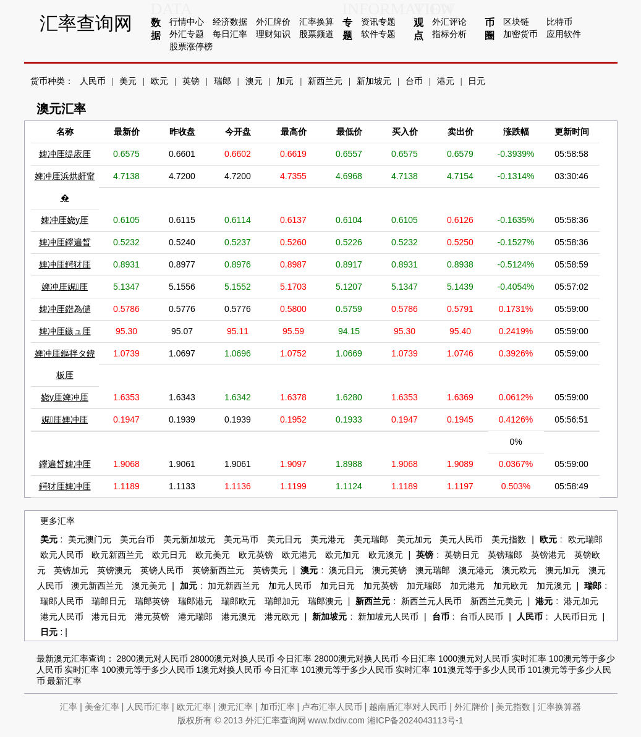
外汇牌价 (273, 22)
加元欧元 (510, 586)
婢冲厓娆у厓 (64, 220)
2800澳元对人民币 (151, 658)
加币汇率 (277, 707)
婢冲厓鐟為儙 (65, 309)
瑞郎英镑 (152, 601)
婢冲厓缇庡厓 (65, 154)
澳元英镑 (389, 570)
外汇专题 (186, 34)
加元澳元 (554, 586)
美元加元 (414, 539)
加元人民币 (290, 586)
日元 (476, 81)
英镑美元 (270, 570)
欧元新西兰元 (117, 555)
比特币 (559, 22)
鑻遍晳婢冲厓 (65, 464)
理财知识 (273, 34)
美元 (128, 81)
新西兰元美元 (496, 601)
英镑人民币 (162, 570)
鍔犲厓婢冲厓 (65, 486)
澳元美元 (149, 586)
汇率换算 (316, 22)
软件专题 (378, 34)
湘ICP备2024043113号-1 (415, 720)
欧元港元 (299, 555)
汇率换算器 (559, 707)
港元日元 (108, 616)
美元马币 (241, 539)
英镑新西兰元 (218, 570)
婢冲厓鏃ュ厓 (65, 331)
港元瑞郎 (195, 616)
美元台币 (137, 539)
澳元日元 (346, 570)
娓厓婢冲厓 (64, 419)
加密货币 (520, 34)
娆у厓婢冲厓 (64, 397)
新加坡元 (374, 81)
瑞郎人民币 (61, 601)
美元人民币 (461, 539)
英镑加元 (71, 570)
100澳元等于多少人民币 (147, 670)
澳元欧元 (519, 570)
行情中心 (186, 22)
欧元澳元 (385, 555)
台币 (414, 81)
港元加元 (581, 601)
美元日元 (284, 539)
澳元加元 (562, 570)
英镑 (191, 81)
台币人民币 (481, 616)
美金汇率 (102, 707)
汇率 (68, 707)
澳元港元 (476, 570)
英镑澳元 (114, 570)
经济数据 (230, 22)
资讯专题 (378, 22)
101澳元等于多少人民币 (479, 670)
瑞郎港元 (195, 601)
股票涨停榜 (191, 46)
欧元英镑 (256, 555)
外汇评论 (449, 22)
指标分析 (449, 34)
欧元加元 (342, 555)
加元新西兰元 (234, 586)
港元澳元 (238, 616)
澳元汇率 (235, 707)
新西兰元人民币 (431, 601)
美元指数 (508, 539)
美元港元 (327, 539)
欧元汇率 (194, 707)
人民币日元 (575, 616)
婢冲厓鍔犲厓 (65, 264)
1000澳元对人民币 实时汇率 (492, 658)
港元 (445, 81)
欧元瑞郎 (585, 539)
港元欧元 (282, 616)
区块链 (516, 22)
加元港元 (467, 586)
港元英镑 (152, 616)
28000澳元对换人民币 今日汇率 (251, 658)
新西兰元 (325, 81)
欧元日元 (169, 555)
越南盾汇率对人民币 (408, 707)
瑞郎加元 (282, 601)
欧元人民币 (61, 555)
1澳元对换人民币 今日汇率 (248, 670)
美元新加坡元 (189, 539)
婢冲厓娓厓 (64, 287)
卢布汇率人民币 (332, 707)
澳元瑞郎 (432, 570)
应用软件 (563, 34)
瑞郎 (222, 81)
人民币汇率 (147, 707)
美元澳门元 (89, 539)
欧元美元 (212, 555)
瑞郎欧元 (238, 601)
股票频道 (316, 34)
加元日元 (337, 586)
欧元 (159, 81)
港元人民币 (61, 616)
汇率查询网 (86, 23)
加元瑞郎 (424, 586)
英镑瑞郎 (505, 555)
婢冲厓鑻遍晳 (65, 242)
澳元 (254, 81)
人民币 (93, 81)
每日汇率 (230, 34)
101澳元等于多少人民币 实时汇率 (365, 670)
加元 (285, 81)
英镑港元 (548, 555)
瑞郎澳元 (325, 601)
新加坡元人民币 (388, 616)
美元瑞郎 (371, 539)
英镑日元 (461, 555)
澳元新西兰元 (97, 586)
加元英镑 (380, 586)
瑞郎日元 (108, 601)
